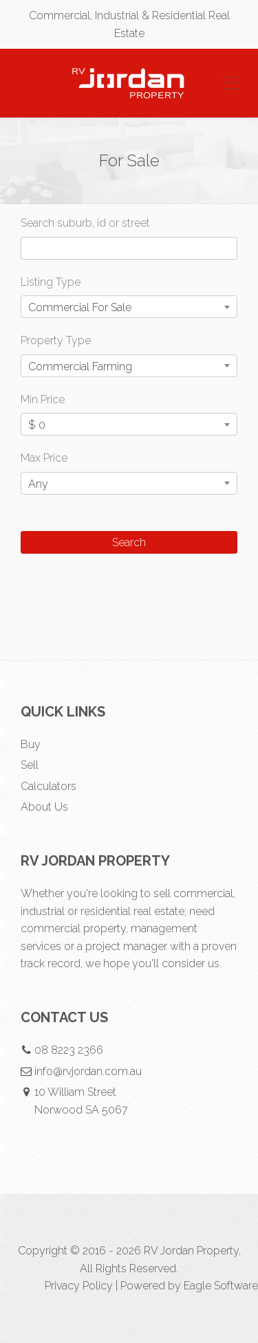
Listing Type (50, 282)
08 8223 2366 (68, 1050)
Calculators (48, 786)
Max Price (44, 457)
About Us (44, 806)
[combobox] (129, 306)
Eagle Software (221, 1285)
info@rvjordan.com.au (88, 1071)
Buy (31, 744)
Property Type (56, 340)
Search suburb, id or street (85, 222)
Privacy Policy (79, 1285)
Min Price (43, 399)
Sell (30, 764)
